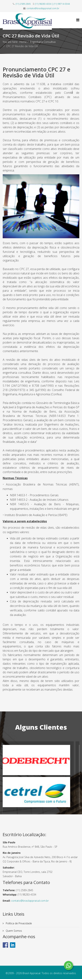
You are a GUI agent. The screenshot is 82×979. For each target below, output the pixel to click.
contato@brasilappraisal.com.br (42, 8)
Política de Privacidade (18, 923)
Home (23, 42)
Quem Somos (13, 930)
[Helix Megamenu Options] (77, 20)
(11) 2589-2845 (23, 3)
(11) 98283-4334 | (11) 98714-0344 (52, 3)
